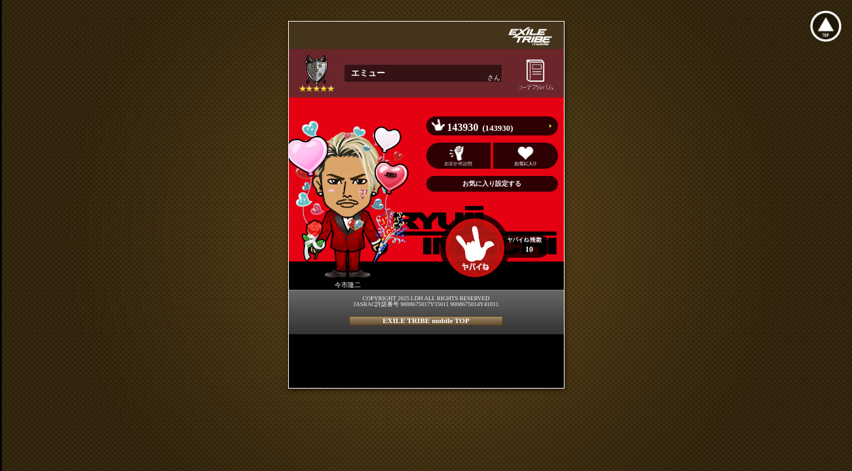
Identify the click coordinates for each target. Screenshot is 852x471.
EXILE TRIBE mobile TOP (426, 320)
